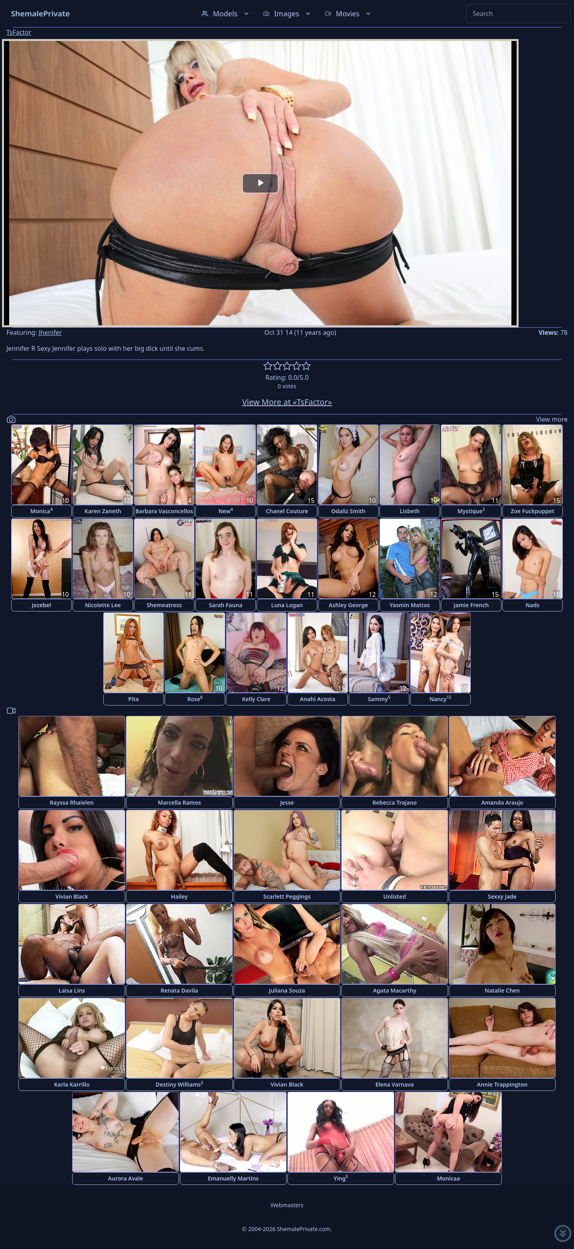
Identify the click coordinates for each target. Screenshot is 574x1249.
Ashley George (348, 605)
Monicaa (448, 1178)
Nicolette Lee (103, 605)
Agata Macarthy (395, 990)
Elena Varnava (394, 1084)
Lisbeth (410, 511)
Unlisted (394, 896)
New (225, 510)
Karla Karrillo (71, 1084)
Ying (341, 1178)
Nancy (441, 698)
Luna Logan (287, 605)
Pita (133, 699)
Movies (348, 13)
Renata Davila (179, 990)
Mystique (471, 510)
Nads (533, 605)
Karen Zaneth (103, 511)
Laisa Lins (72, 990)
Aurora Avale (125, 1178)
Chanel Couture (287, 511)
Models (226, 13)
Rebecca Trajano (394, 802)
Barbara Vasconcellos (164, 511)
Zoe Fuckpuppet (532, 511)
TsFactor (18, 32)
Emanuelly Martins (233, 1178)
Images (287, 13)
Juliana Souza (287, 990)
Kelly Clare (256, 699)
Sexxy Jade (502, 896)
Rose (195, 698)
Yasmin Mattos (410, 605)
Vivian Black (71, 896)
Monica (41, 510)
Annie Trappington (502, 1084)
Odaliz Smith (348, 511)
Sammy (379, 698)
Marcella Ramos (179, 802)
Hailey (179, 896)
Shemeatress (164, 605)
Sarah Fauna (225, 605)
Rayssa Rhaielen (72, 802)
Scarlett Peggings (287, 896)
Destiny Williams (179, 1084)
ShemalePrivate (40, 13)
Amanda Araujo (502, 802)
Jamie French (471, 605)
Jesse (287, 802)
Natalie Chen (502, 990)
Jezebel (41, 605)
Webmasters (287, 1205)
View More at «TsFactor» (287, 402)
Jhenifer (50, 332)
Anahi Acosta (318, 699)
